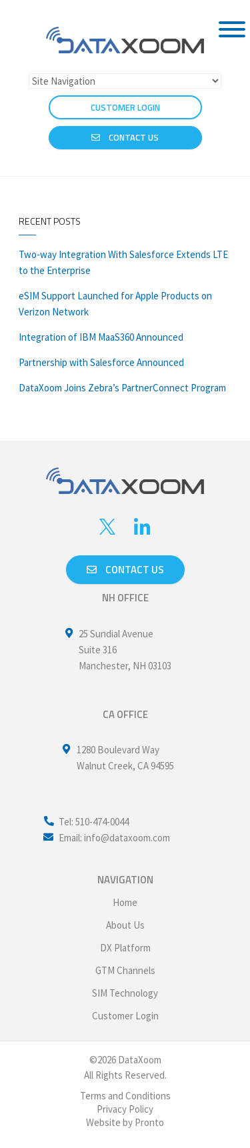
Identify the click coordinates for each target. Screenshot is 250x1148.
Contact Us (125, 137)
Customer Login (125, 1015)
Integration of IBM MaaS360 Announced (101, 337)
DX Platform (125, 947)
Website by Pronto (125, 1122)
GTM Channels (125, 970)
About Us (125, 925)
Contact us (125, 569)
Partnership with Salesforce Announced (101, 362)
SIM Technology (125, 993)
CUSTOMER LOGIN (125, 107)
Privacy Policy (125, 1109)
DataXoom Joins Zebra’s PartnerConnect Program (122, 387)
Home (125, 902)
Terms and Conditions (125, 1095)
